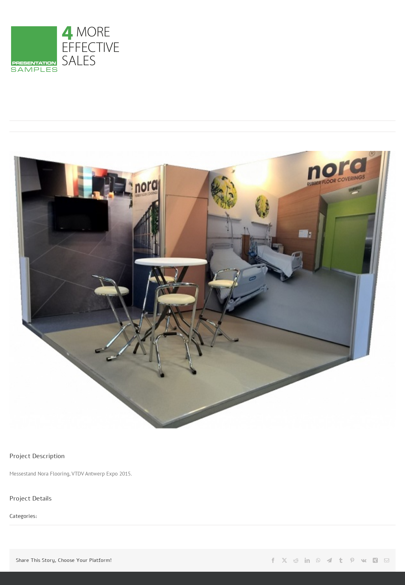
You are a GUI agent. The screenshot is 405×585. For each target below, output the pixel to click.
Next (384, 126)
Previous (363, 126)
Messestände (60, 516)
